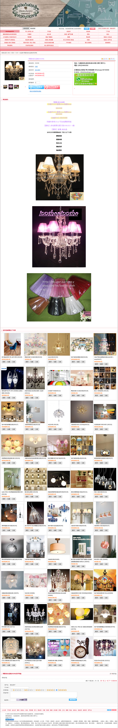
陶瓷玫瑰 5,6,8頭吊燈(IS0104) (33, 357)
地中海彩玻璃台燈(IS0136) (78, 458)
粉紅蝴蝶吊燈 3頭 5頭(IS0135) (56, 458)
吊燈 (16, 53)
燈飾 (12, 53)
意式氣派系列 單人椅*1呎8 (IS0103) (12, 357)
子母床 (9, 710)
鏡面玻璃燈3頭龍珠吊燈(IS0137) (103, 458)
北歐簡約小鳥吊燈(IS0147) (101, 525)
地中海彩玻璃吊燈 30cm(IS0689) (103, 593)
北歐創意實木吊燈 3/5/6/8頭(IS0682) (81, 593)
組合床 (14, 710)
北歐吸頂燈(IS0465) (53, 559)
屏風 (59, 710)
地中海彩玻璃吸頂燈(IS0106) (79, 357)
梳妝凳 (80, 710)
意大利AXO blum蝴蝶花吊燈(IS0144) (35, 525)
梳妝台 (22, 710)
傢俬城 (7, 716)
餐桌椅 (40, 710)
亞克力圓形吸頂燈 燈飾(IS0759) (11, 660)
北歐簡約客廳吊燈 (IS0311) (32, 559)
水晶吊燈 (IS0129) (53, 424)
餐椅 (18, 710)
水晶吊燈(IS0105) (53, 357)
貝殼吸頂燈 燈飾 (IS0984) (55, 660)
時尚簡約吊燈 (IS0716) (8, 627)
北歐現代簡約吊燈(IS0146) (78, 525)
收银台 (75, 710)
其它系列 (37, 70)
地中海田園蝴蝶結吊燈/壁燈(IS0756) (104, 627)
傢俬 (8, 53)
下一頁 (111, 681)
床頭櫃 (55, 710)
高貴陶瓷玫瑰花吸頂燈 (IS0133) (11, 458)
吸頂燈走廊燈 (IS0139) (31, 492)
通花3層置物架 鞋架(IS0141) (79, 492)
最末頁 (115, 681)
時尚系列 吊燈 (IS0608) (101, 559)
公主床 (4, 710)
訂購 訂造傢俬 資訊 (103, 28)
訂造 (63, 710)
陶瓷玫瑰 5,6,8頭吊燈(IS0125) (79, 391)
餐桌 (70, 710)
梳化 (26, 710)
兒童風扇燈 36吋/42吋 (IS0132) (103, 424)
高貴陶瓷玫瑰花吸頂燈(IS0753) (57, 627)
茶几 (35, 710)
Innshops (10, 31)
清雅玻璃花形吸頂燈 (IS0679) (10, 593)
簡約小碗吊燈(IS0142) (100, 492)
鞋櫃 (47, 710)
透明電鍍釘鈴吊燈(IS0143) (9, 525)
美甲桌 (90, 710)
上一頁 (106, 681)
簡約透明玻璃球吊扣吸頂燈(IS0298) (12, 559)
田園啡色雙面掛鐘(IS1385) (78, 660)
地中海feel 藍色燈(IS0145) (55, 525)
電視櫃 (31, 710)
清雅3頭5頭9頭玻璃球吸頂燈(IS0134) (35, 458)
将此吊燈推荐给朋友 (35, 91)
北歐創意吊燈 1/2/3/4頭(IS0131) (80, 424)
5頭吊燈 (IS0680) (30, 593)
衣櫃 (44, 710)
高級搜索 (32, 28)
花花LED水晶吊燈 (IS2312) (102, 660)
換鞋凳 (85, 710)
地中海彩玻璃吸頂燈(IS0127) (10, 424)
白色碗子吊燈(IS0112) (54, 391)
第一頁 (102, 681)
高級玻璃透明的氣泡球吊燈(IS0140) (58, 492)
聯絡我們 (112, 28)
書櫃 (67, 710)
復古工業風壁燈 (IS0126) (101, 391)
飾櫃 (51, 710)
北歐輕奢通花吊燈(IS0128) (32, 424)
